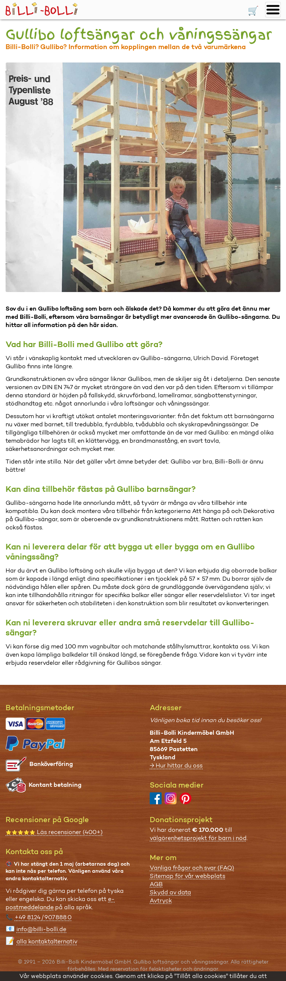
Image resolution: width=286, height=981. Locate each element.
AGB (156, 884)
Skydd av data (170, 892)
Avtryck (161, 900)
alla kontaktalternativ (46, 941)
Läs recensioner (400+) (54, 832)
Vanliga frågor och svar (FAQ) (192, 867)
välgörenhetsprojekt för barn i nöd (198, 837)
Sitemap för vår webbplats (187, 875)
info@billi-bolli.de (41, 929)
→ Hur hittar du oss (176, 765)
